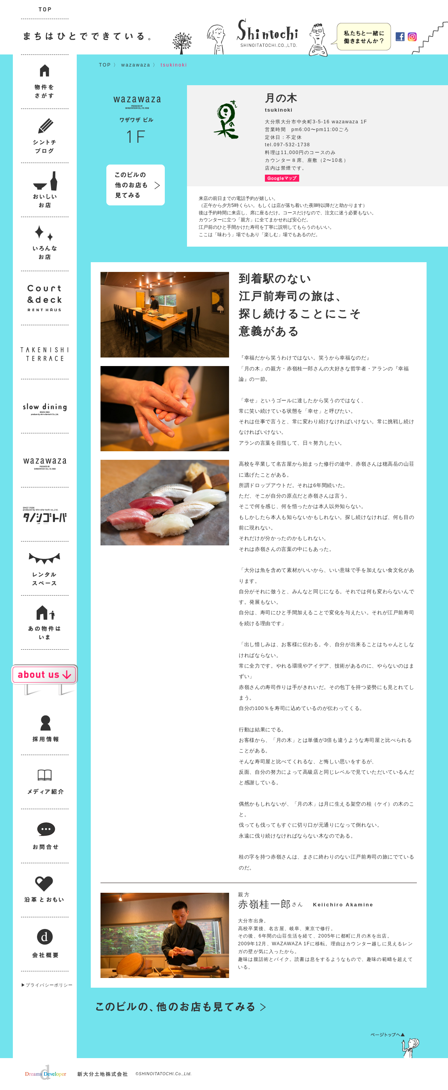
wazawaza (135, 65)
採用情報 (361, 36)
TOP (105, 65)
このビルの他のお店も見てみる (135, 185)
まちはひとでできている (85, 36)
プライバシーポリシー (49, 985)
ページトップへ (395, 1045)
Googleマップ (282, 178)
